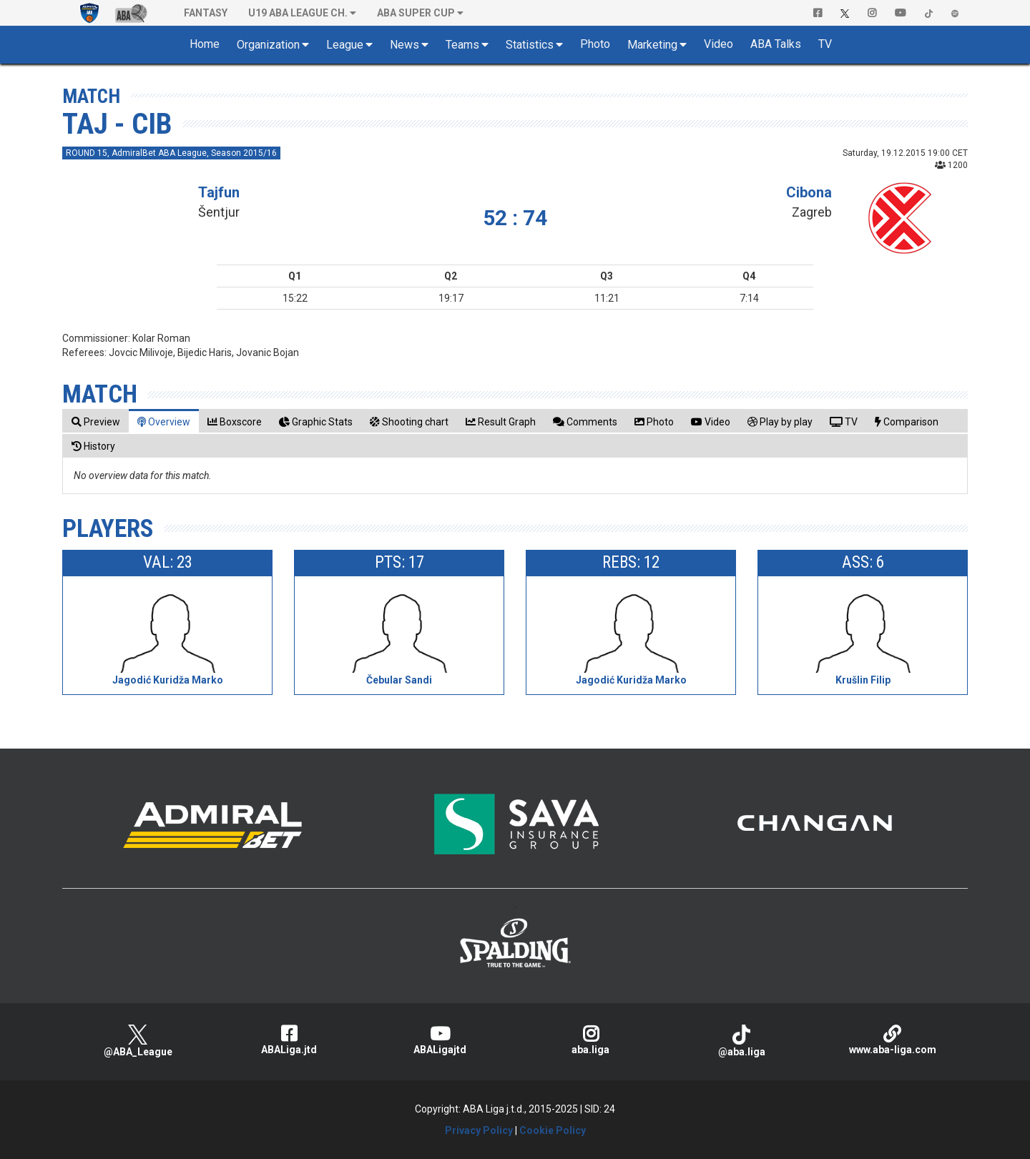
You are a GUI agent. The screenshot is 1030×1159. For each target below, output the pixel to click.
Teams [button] (462, 44)
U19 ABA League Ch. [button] (298, 13)
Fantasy (205, 13)
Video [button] (718, 44)
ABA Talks (775, 44)
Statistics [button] (530, 44)
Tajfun (219, 192)
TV (825, 44)
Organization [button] (268, 44)
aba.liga (590, 1040)
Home (205, 44)
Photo (595, 44)
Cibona (809, 192)
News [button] (404, 44)
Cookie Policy (552, 1130)
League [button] (344, 44)
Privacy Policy (479, 1130)
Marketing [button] (652, 44)
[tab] (96, 421)
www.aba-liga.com (892, 1040)
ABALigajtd (439, 1040)
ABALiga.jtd (288, 1040)
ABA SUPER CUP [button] (416, 13)
